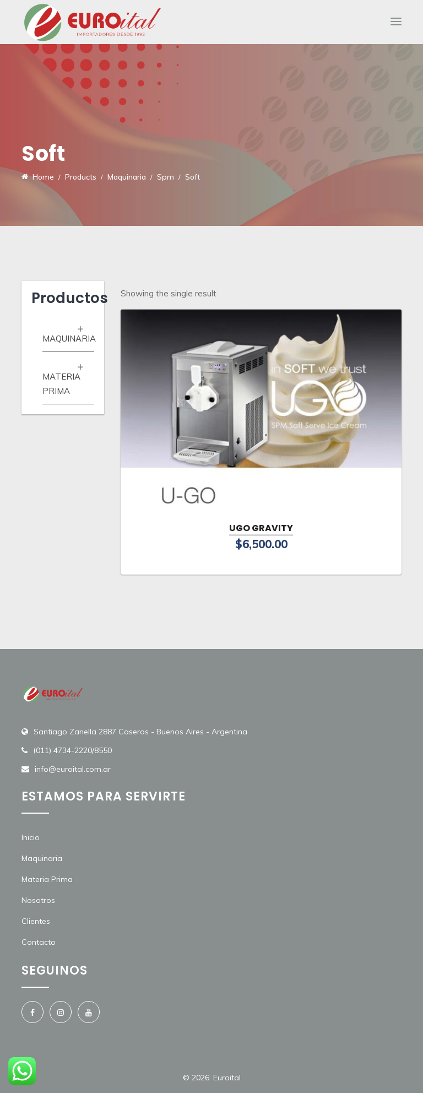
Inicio (30, 837)
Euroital (227, 1078)
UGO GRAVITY (261, 528)
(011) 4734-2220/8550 (72, 750)
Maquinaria (69, 338)
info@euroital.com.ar (73, 769)
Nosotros (38, 900)
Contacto (38, 942)
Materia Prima (47, 879)
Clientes (35, 921)
